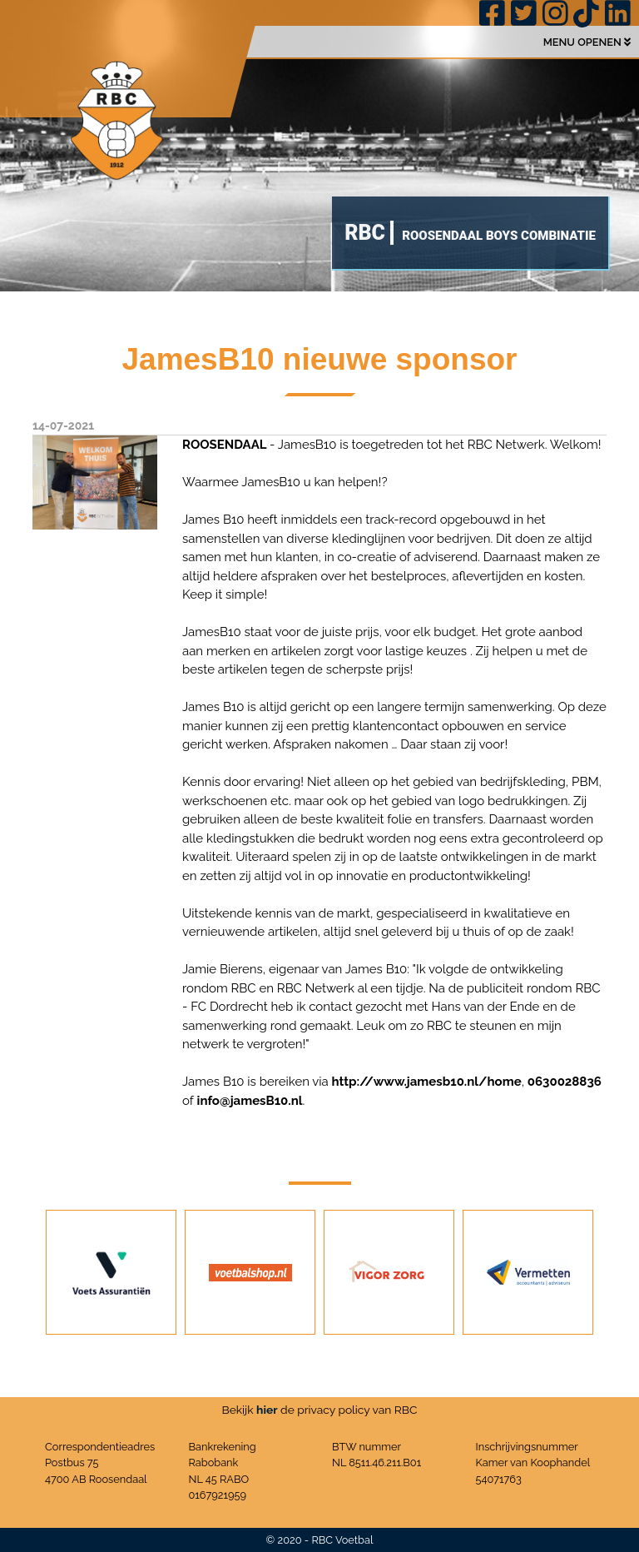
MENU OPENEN (587, 42)
